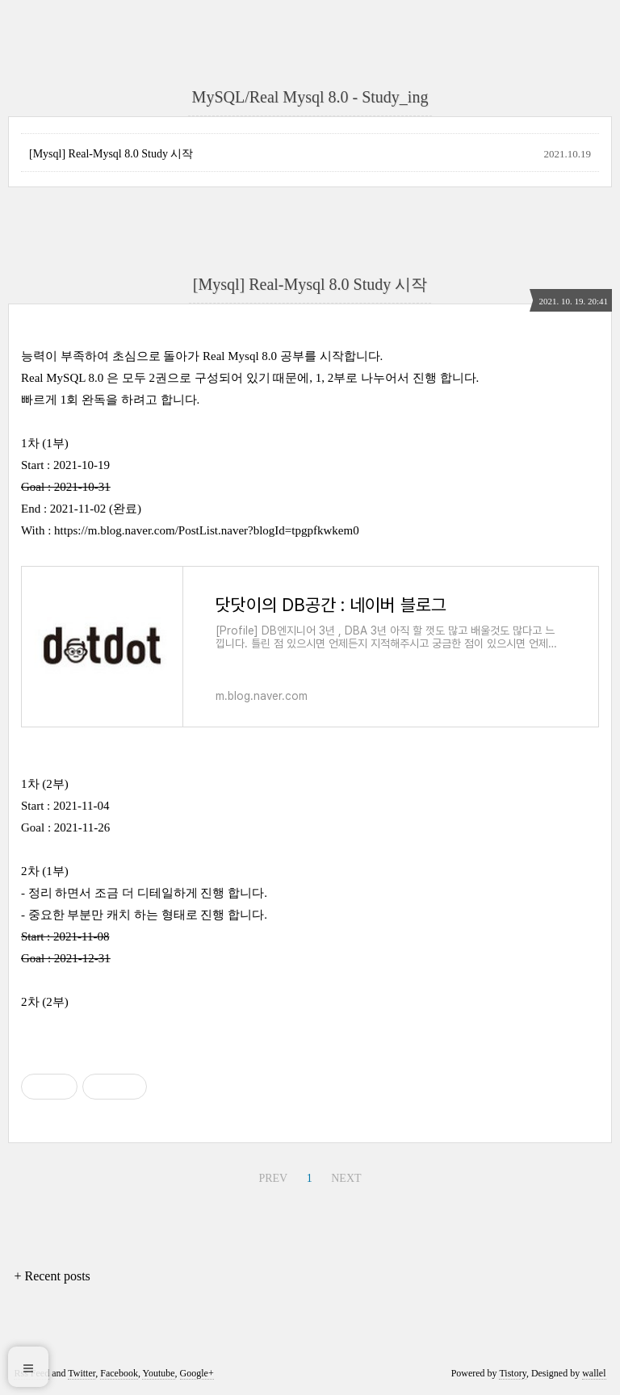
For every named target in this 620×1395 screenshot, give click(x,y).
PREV (272, 1178)
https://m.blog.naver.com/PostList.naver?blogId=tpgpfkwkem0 (206, 530)
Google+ (197, 1373)
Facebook (119, 1373)
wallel (593, 1373)
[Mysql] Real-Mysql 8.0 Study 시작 (111, 154)
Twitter (81, 1373)
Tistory (512, 1373)
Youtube (158, 1373)
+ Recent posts (52, 1276)
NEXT (346, 1178)
